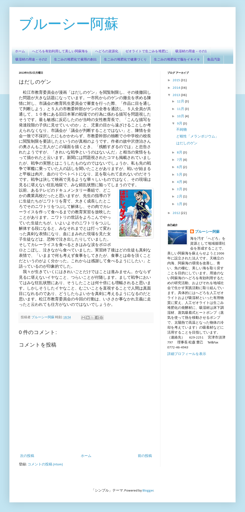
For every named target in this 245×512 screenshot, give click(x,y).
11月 (181, 109)
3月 (180, 189)
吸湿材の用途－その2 (31, 59)
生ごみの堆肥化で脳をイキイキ (177, 59)
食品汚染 (213, 59)
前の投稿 (145, 456)
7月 (180, 160)
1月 (180, 204)
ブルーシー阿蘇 (68, 24)
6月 (180, 167)
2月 (180, 196)
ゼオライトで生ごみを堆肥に (146, 51)
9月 (180, 123)
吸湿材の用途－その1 (191, 51)
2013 (177, 95)
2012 (177, 213)
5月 (180, 175)
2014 (177, 88)
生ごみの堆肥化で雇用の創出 (75, 59)
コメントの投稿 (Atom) (45, 464)
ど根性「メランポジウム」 (197, 136)
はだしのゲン (186, 143)
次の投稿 (27, 456)
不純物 (181, 130)
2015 (177, 80)
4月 (180, 182)
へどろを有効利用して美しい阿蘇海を (60, 51)
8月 (180, 152)
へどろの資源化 (106, 51)
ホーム (20, 51)
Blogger (148, 490)
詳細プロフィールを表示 (186, 354)
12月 (181, 101)
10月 (181, 116)
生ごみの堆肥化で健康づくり (125, 59)
